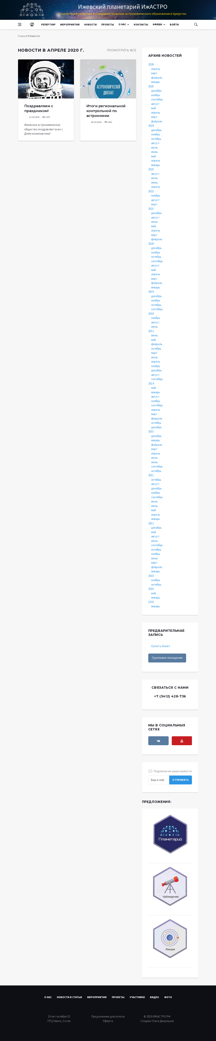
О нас (122, 24)
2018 (151, 313)
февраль (156, 77)
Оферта (108, 1021)
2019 (151, 291)
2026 (151, 64)
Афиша (157, 24)
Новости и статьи (69, 997)
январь (155, 82)
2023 (151, 169)
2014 (151, 383)
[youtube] (182, 740)
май (153, 108)
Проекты (107, 24)
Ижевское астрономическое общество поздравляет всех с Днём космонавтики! (43, 129)
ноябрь (155, 95)
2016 (151, 589)
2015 (151, 431)
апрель (155, 69)
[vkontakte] (158, 740)
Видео (154, 997)
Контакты (141, 24)
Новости (90, 24)
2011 (151, 475)
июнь (154, 152)
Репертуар (48, 24)
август (155, 104)
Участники (137, 997)
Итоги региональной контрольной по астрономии (106, 111)
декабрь (156, 90)
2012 (151, 331)
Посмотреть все (121, 50)
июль (154, 147)
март (154, 73)
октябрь (156, 139)
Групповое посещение (167, 658)
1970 (151, 602)
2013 (151, 523)
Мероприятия (70, 24)
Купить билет (160, 646)
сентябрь (157, 99)
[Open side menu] (19, 24)
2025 (151, 86)
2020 (151, 243)
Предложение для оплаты (108, 1016)
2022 (151, 191)
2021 (151, 209)
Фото (168, 997)
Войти (174, 24)
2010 (151, 576)
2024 (151, 125)
